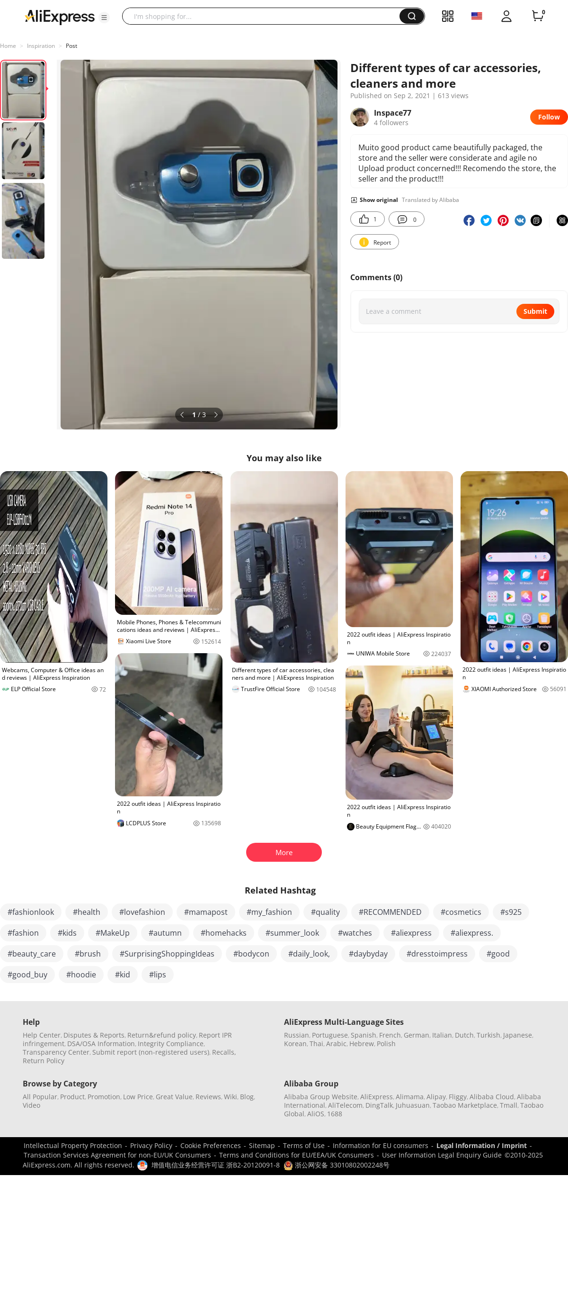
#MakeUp (113, 933)
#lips (157, 974)
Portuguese (330, 1034)
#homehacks (224, 933)
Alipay (436, 1096)
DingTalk (379, 1105)
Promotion (104, 1096)
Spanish (363, 1034)
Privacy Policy (151, 1145)
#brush (88, 953)
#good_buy (27, 974)
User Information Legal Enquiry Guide (442, 1154)
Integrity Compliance (171, 1043)
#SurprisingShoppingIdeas (167, 953)
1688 (334, 1113)
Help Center (42, 1034)
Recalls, (224, 1052)
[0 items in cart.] (537, 16)
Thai (316, 1043)
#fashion (23, 933)
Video (31, 1105)
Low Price (138, 1096)
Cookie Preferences (210, 1145)
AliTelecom (345, 1105)
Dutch (464, 1034)
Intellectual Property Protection (73, 1145)
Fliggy (458, 1096)
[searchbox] (264, 16)
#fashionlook (31, 912)
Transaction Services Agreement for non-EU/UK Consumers (117, 1154)
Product (72, 1096)
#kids (67, 933)
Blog (247, 1096)
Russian (296, 1034)
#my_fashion (269, 912)
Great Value (174, 1096)
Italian (442, 1034)
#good (498, 953)
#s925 (511, 912)
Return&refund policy (161, 1034)
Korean (295, 1043)
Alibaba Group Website (320, 1096)
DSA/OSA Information (101, 1043)
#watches (355, 933)
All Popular (40, 1096)
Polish (386, 1043)
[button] (104, 17)
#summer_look (292, 933)
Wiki (230, 1096)
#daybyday (368, 953)
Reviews (208, 1096)
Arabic (336, 1043)
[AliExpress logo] (60, 16)
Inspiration (41, 46)
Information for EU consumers (380, 1145)
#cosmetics (461, 912)
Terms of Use (304, 1145)
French (390, 1034)
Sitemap (262, 1145)
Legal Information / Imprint (481, 1145)
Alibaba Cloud (492, 1096)
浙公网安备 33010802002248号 (337, 1164)
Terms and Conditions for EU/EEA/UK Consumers (296, 1154)
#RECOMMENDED (390, 912)
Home (8, 46)
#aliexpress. (472, 933)
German (416, 1034)
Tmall (508, 1105)
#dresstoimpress (437, 953)
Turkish (488, 1034)
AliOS (315, 1113)
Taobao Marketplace (465, 1105)
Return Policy (43, 1060)
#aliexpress (411, 933)
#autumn (165, 933)
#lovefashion (142, 912)
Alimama (410, 1096)
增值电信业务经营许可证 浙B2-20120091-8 (215, 1164)
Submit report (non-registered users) (150, 1052)
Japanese (517, 1034)
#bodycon (251, 953)
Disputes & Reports (93, 1034)
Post (71, 46)
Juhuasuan (413, 1105)
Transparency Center (56, 1052)
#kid (122, 974)
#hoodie (81, 974)
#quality (325, 912)
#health (86, 912)
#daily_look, (309, 953)
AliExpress (376, 1096)
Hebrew (361, 1043)
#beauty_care (32, 953)
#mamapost (206, 912)
